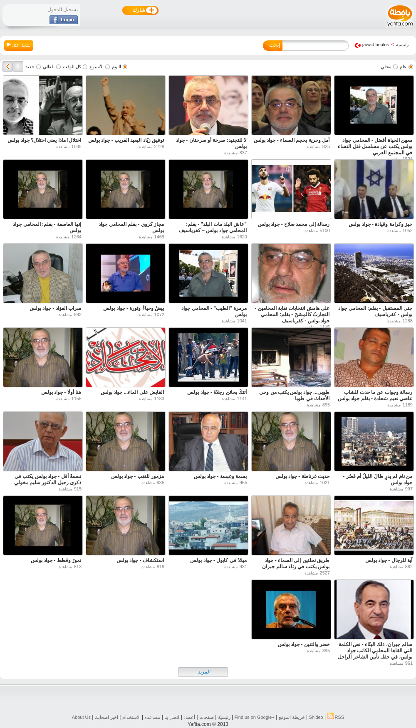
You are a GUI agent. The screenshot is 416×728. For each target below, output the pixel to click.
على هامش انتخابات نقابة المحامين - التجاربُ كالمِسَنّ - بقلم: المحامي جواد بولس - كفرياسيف (292, 314)
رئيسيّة (224, 717)
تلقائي (48, 66)
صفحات (206, 717)
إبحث (274, 45)
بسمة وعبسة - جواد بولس (220, 476)
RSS (335, 717)
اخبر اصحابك (106, 717)
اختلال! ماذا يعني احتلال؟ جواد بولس (44, 140)
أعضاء (189, 717)
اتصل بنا (171, 717)
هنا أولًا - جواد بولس (61, 392)
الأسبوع (96, 66)
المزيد (204, 672)
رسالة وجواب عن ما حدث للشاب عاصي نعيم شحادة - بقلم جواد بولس (375, 395)
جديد (30, 66)
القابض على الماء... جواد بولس (132, 392)
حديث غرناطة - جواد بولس (302, 476)
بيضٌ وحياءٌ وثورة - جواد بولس (133, 308)
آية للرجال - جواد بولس (388, 560)
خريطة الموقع (292, 717)
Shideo (316, 717)
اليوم (116, 66)
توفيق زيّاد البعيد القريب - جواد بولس (126, 140)
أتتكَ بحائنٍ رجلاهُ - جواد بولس (217, 392)
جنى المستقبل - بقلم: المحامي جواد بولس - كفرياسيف (375, 311)
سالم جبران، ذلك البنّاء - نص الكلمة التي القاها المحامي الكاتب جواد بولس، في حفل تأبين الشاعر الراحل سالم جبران (375, 653)
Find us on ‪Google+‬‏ (255, 717)
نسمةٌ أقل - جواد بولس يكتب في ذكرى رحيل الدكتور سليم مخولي (47, 479)
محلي (386, 66)
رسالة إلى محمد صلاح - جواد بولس (293, 224)
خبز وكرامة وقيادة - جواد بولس (380, 224)
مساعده (152, 717)
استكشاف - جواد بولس (140, 560)
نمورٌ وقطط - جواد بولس (56, 560)
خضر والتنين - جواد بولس (303, 644)
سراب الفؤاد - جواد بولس (55, 308)
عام (403, 66)
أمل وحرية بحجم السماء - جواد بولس (291, 140)
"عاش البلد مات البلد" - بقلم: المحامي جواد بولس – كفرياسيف (213, 227)
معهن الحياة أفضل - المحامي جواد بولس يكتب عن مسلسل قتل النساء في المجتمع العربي (375, 146)
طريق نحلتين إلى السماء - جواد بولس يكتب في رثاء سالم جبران (295, 563)
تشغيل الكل (19, 44)
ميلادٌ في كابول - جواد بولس (218, 560)
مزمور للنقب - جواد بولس (137, 476)
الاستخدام (131, 717)
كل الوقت (72, 66)
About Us (81, 717)
